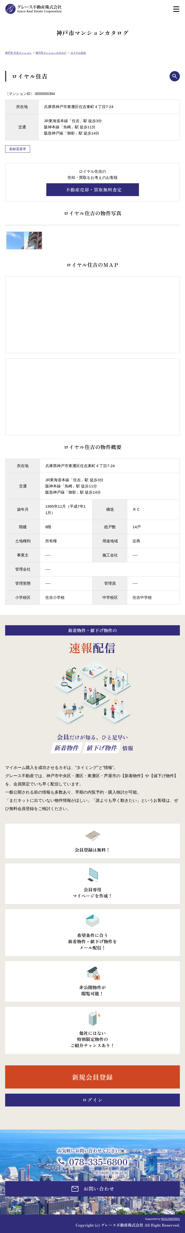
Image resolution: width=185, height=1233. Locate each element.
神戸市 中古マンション (18, 52)
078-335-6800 (98, 1161)
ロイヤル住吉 (78, 52)
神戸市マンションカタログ (51, 52)
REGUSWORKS (170, 1219)
